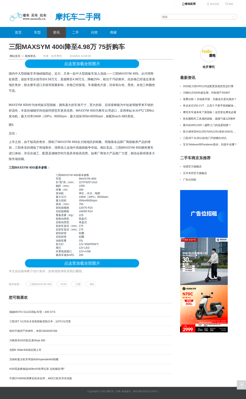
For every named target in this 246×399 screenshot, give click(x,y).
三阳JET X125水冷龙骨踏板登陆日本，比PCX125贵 (40, 321)
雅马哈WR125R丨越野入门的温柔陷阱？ (207, 125)
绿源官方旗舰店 (192, 166)
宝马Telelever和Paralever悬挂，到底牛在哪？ (210, 144)
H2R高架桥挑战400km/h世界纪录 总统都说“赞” (37, 368)
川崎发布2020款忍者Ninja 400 (27, 340)
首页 (18, 32)
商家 (113, 32)
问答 (94, 32)
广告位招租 (189, 179)
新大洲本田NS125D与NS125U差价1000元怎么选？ (213, 131)
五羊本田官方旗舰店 (195, 173)
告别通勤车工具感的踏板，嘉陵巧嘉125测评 (209, 118)
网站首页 (15, 56)
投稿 (229, 4)
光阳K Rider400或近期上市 (25, 349)
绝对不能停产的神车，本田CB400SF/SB (33, 330)
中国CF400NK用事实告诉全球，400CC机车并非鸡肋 (40, 378)
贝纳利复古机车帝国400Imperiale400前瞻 (33, 359)
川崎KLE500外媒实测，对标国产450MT (206, 92)
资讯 (56, 32)
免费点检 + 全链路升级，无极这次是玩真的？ (210, 99)
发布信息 (213, 4)
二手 (75, 32)
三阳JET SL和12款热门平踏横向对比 (205, 138)
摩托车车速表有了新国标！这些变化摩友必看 (209, 112)
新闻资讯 (30, 56)
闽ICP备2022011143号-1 (145, 391)
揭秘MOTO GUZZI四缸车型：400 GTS (32, 311)
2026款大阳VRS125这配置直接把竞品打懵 (208, 86)
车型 (37, 32)
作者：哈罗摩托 (52, 56)
